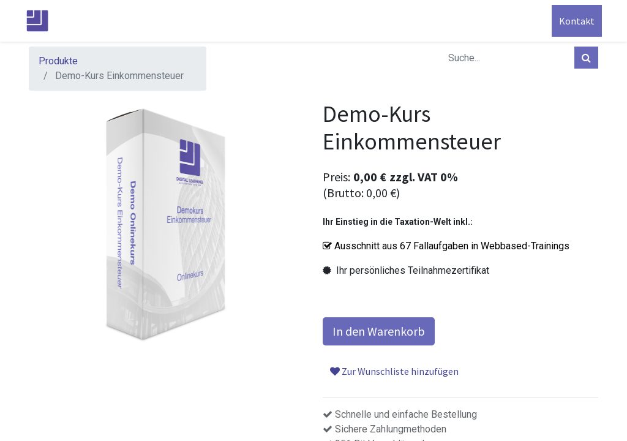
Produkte (58, 61)
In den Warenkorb (378, 331)
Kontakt (573, 21)
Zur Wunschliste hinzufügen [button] (394, 371)
